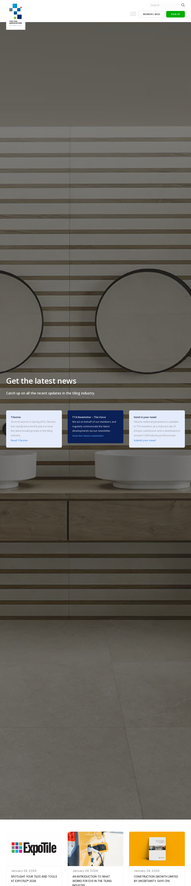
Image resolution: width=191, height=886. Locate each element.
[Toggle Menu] (133, 15)
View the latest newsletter (88, 435)
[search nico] (163, 5)
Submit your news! (145, 440)
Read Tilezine (19, 440)
